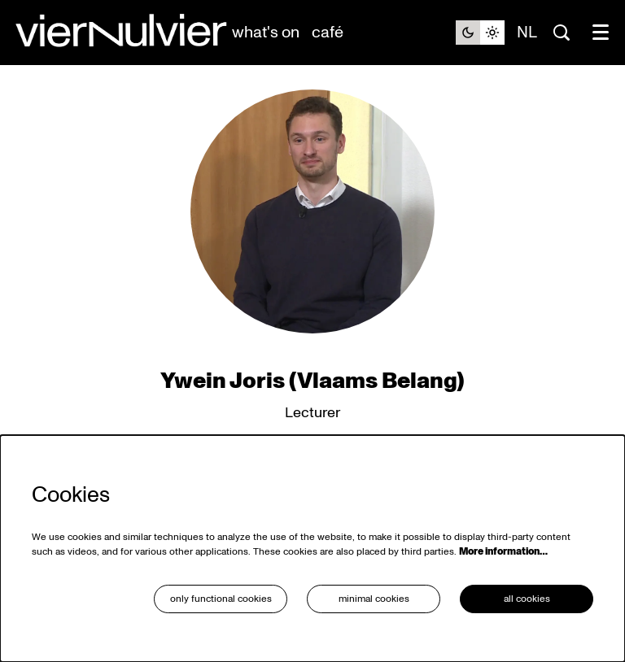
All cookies (527, 599)
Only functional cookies (221, 599)
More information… (503, 552)
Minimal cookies (374, 599)
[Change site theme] (480, 32)
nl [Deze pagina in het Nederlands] (527, 32)
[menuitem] (265, 32)
